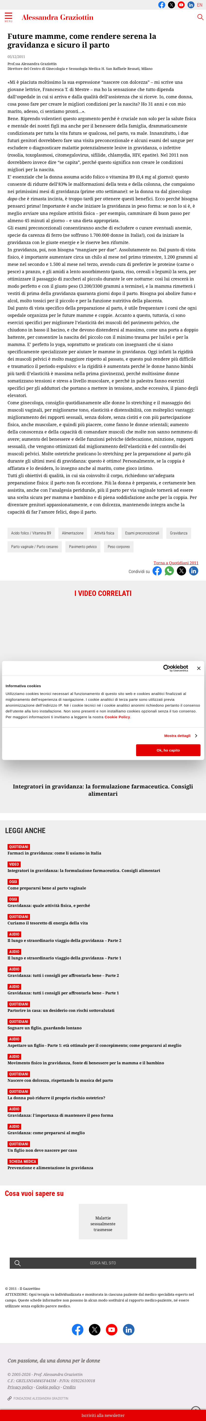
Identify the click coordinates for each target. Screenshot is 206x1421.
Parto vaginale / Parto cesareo (34, 546)
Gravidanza (179, 533)
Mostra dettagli (177, 736)
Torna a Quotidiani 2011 (176, 563)
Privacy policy (20, 1387)
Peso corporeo (119, 546)
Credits (69, 1387)
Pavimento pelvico (83, 546)
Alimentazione (72, 533)
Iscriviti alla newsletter (103, 1415)
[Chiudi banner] (198, 668)
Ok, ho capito (168, 750)
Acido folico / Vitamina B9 (31, 533)
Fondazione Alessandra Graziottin (41, 1398)
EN (199, 5)
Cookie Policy (117, 717)
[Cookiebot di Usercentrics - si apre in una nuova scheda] (166, 668)
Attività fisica (104, 533)
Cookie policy (48, 1387)
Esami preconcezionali (142, 533)
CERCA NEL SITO (103, 1263)
